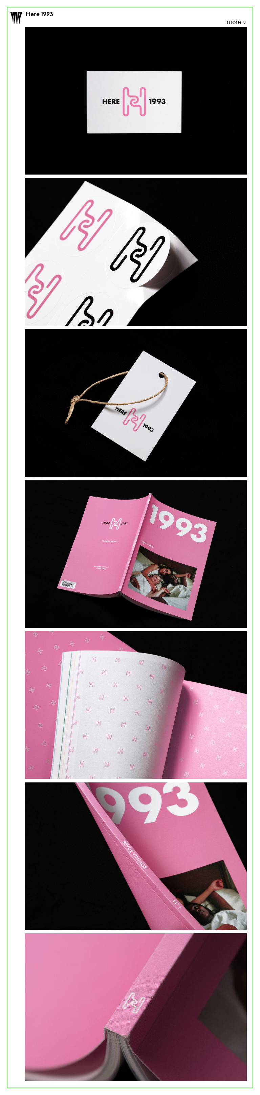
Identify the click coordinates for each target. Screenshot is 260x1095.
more (234, 22)
